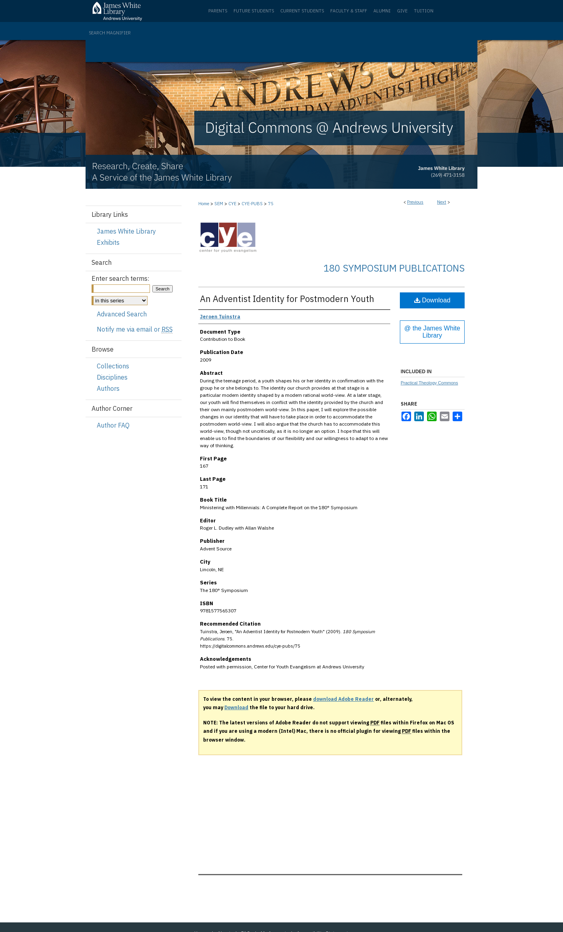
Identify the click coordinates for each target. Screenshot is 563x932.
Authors (108, 388)
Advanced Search (122, 314)
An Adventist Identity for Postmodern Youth (287, 298)
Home (203, 203)
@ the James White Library (432, 332)
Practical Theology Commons (429, 382)
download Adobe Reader (343, 699)
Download (432, 300)
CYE (232, 203)
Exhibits (108, 242)
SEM (218, 203)
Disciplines (112, 377)
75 (271, 203)
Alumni (382, 11)
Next (441, 202)
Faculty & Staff (348, 11)
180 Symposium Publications (394, 268)
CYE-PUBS (252, 203)
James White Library (126, 231)
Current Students (302, 11)
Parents (217, 11)
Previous (415, 202)
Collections (113, 366)
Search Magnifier (110, 33)
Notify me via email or (135, 329)
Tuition (423, 11)
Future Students (254, 11)
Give (402, 11)
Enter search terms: (120, 278)
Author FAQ (113, 425)
